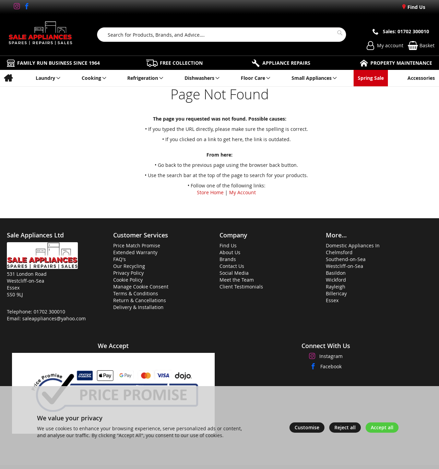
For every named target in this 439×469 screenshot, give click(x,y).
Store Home (210, 192)
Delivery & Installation (138, 307)
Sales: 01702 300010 (406, 31)
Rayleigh (335, 286)
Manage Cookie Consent (140, 286)
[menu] (219, 78)
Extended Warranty (135, 252)
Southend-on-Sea (346, 259)
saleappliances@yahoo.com (54, 318)
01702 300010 (49, 311)
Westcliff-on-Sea (344, 266)
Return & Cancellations (139, 300)
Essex (332, 300)
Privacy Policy (128, 273)
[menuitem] (8, 78)
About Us (230, 252)
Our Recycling (129, 266)
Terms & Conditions (135, 293)
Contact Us (232, 266)
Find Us (415, 7)
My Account (242, 192)
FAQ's (119, 259)
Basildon (336, 273)
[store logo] (40, 34)
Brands (228, 259)
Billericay (336, 293)
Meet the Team (237, 279)
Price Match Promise (136, 245)
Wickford (336, 279)
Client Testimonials (241, 286)
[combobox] (221, 34)
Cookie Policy (128, 279)
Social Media (234, 273)
